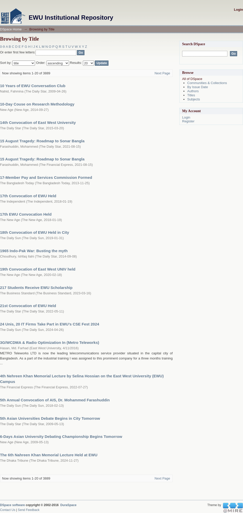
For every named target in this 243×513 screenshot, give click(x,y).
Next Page (162, 73)
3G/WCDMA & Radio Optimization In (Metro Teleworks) (49, 342)
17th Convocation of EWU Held (28, 196)
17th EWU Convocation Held (26, 214)
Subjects (193, 99)
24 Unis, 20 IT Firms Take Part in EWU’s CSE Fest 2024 (49, 324)
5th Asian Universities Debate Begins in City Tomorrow (50, 418)
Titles (191, 95)
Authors (193, 91)
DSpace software (12, 505)
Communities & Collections (207, 83)
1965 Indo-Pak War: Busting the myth (34, 251)
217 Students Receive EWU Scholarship (36, 287)
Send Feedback (29, 510)
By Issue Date (197, 87)
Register (188, 121)
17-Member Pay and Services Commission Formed (46, 177)
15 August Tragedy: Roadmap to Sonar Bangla (42, 141)
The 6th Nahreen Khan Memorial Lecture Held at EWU (48, 455)
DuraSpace (68, 505)
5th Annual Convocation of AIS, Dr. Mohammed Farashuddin (55, 400)
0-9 (2, 47)
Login (238, 9)
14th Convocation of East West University (38, 122)
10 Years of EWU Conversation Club (32, 86)
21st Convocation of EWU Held (28, 306)
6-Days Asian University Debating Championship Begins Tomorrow (61, 436)
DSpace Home (11, 29)
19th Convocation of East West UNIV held (37, 269)
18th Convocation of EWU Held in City (34, 232)
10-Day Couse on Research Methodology (37, 104)
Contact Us (7, 510)
